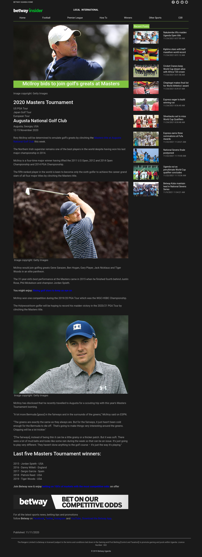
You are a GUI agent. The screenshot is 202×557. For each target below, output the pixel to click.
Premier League (75, 17)
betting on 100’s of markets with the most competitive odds (76, 486)
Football (46, 17)
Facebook (38, 518)
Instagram (59, 518)
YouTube (76, 518)
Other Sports (155, 17)
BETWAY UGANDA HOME (23, 2)
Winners (128, 17)
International (89, 10)
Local (76, 10)
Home (22, 17)
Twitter (49, 518)
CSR (180, 17)
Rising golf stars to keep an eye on (52, 290)
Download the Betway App (96, 518)
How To (103, 17)
